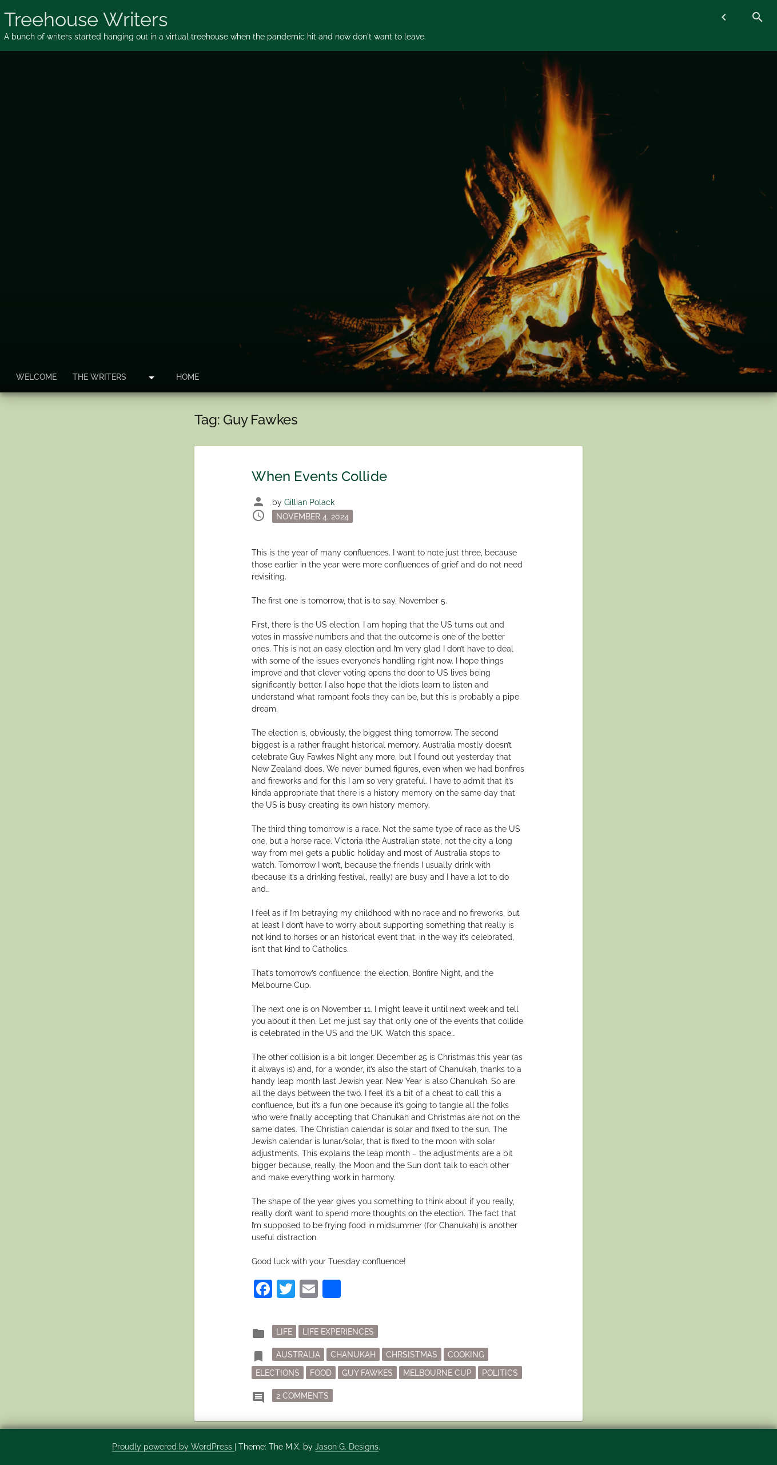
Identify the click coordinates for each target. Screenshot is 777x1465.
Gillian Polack (309, 502)
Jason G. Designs (346, 1446)
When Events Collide (319, 476)
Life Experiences (338, 1331)
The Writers (99, 377)
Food (321, 1372)
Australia (298, 1354)
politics (500, 1372)
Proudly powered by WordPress (173, 1446)
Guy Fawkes (367, 1372)
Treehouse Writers (86, 19)
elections (278, 1372)
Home (187, 377)
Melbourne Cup (437, 1372)
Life (284, 1331)
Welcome (36, 377)
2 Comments (304, 1394)
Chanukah (353, 1354)
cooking (466, 1354)
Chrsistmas (411, 1354)
